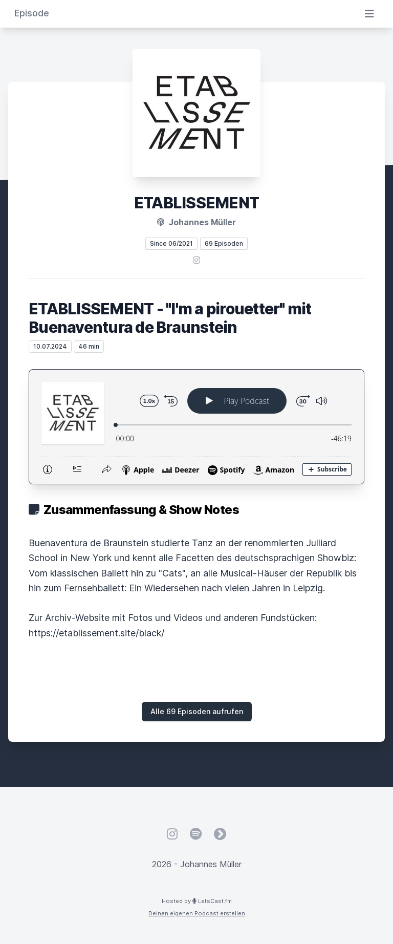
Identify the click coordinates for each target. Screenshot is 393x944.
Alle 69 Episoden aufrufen (196, 711)
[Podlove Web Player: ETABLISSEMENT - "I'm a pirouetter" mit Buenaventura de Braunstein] (196, 427)
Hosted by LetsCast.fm (197, 901)
